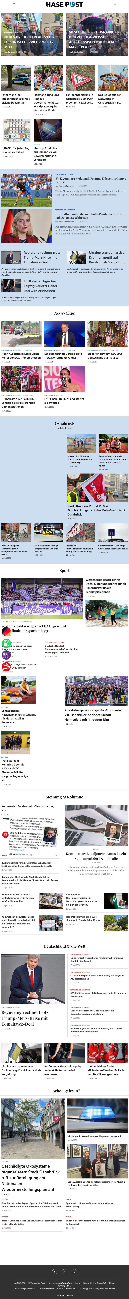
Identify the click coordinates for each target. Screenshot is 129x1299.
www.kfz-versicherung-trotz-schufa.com (97, 1288)
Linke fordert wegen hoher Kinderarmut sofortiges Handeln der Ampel (96, 959)
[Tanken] (6, 643)
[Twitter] (64, 1271)
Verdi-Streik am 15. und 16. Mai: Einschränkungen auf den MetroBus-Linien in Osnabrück (96, 510)
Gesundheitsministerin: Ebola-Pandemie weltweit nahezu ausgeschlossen (90, 215)
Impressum (54, 1283)
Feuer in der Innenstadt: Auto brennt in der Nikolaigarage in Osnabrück (95, 1222)
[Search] (115, 4)
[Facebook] (54, 1271)
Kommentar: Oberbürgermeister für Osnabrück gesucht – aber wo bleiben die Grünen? (82, 900)
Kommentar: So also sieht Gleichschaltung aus (27, 808)
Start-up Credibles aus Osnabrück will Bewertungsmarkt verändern (45, 154)
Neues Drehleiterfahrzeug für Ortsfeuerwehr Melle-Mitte (29, 42)
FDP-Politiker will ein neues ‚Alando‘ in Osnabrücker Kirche (83, 918)
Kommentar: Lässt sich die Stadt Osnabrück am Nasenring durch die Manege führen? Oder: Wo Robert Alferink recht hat (29, 880)
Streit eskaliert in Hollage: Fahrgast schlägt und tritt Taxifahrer (46, 548)
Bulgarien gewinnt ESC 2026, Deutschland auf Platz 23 (105, 356)
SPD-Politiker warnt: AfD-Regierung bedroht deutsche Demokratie (98, 994)
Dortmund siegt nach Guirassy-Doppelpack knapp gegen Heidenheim (17, 649)
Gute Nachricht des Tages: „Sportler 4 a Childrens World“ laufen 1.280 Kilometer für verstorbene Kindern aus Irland (31, 1205)
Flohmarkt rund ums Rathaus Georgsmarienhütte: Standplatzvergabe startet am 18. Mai (46, 103)
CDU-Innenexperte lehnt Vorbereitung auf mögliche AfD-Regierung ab (97, 977)
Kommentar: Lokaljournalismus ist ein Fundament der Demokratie (96, 855)
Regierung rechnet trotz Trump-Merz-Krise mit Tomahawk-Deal (42, 257)
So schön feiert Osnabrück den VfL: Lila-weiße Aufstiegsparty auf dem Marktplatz (94, 39)
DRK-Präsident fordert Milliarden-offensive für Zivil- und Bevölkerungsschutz (105, 1070)
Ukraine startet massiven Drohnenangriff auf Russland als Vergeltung (108, 257)
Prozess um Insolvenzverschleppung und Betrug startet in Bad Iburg (79, 548)
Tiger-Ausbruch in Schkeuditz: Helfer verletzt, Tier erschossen (21, 356)
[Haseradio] (6, 667)
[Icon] (21, 333)
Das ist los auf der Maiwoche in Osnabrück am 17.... (109, 99)
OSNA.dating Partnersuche (25, 1288)
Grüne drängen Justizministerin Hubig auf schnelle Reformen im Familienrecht (96, 1030)
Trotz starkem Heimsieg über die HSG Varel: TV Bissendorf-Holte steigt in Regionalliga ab (14, 771)
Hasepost (11, 52)
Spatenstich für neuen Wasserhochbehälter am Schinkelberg (79, 460)
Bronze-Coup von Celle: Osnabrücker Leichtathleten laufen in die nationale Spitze (113, 461)
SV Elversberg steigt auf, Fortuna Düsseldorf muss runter (90, 180)
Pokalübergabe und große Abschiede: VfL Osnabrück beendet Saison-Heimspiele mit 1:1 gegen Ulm (93, 715)
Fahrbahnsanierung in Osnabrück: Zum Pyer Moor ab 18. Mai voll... (79, 99)
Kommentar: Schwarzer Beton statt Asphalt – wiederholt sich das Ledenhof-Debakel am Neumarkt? (19, 922)
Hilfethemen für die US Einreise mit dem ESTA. (58, 1288)
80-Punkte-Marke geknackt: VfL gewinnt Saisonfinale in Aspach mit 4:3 (33, 628)
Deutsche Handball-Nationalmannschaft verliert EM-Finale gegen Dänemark (61, 649)
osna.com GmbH (39, 1283)
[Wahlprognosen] (6, 632)
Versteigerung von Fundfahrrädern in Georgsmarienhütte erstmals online (14, 550)
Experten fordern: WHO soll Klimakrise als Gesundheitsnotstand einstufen (92, 1012)
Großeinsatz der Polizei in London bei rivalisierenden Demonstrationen (18, 403)
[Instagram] (74, 1271)
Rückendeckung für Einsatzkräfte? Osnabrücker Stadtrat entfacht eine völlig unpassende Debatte (26, 864)
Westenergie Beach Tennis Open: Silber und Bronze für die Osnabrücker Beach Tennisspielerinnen (106, 586)
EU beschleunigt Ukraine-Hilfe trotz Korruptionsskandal (63, 356)
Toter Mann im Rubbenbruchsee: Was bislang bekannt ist (15, 99)
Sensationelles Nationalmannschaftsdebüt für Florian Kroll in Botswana (18, 717)
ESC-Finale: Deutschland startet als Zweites (64, 401)
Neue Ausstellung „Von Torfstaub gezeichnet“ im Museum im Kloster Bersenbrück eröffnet (96, 1183)
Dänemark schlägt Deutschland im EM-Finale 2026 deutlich (19, 666)
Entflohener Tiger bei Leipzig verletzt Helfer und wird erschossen (40, 286)
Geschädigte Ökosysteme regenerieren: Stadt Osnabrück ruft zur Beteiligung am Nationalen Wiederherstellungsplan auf (30, 1178)
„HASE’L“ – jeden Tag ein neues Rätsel (16, 150)
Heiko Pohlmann (78, 52)
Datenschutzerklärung (70, 1283)
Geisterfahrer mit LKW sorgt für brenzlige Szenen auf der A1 (113, 547)
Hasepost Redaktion (66, 186)
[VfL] (6, 655)
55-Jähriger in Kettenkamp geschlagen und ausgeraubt (94, 1136)
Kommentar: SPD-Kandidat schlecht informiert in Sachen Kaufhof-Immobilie (18, 898)
